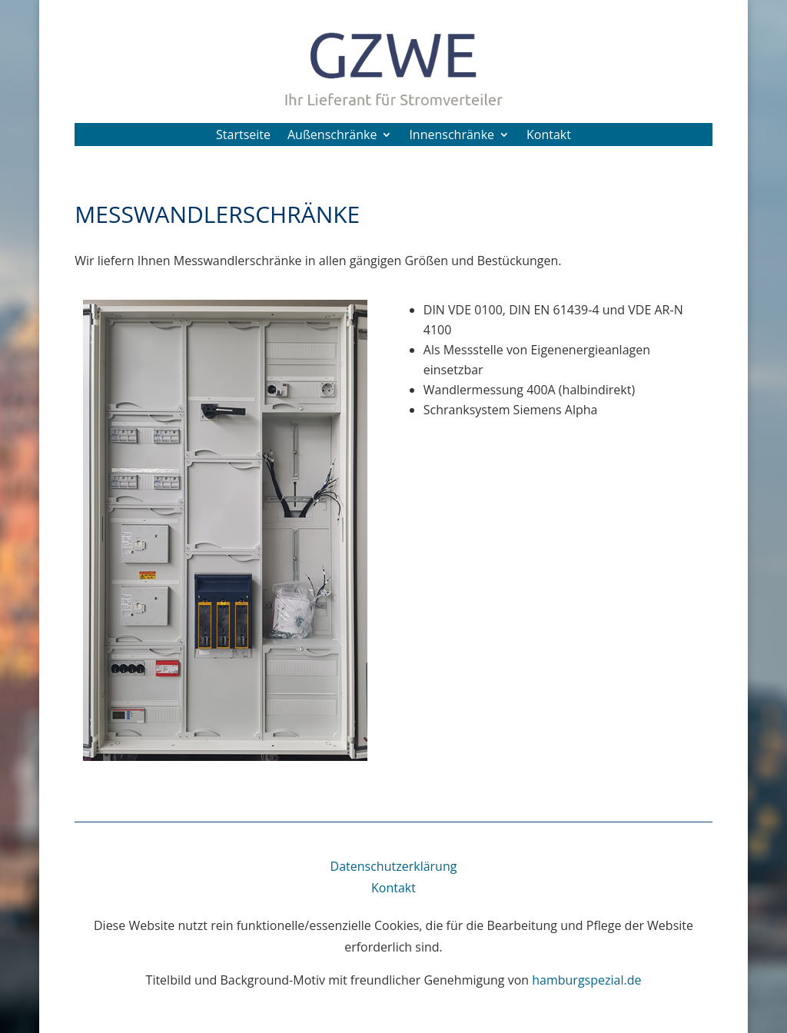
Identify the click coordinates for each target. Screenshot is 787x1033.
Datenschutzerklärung (393, 866)
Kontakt (548, 136)
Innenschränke (451, 136)
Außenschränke (332, 136)
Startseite (243, 136)
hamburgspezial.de (586, 980)
